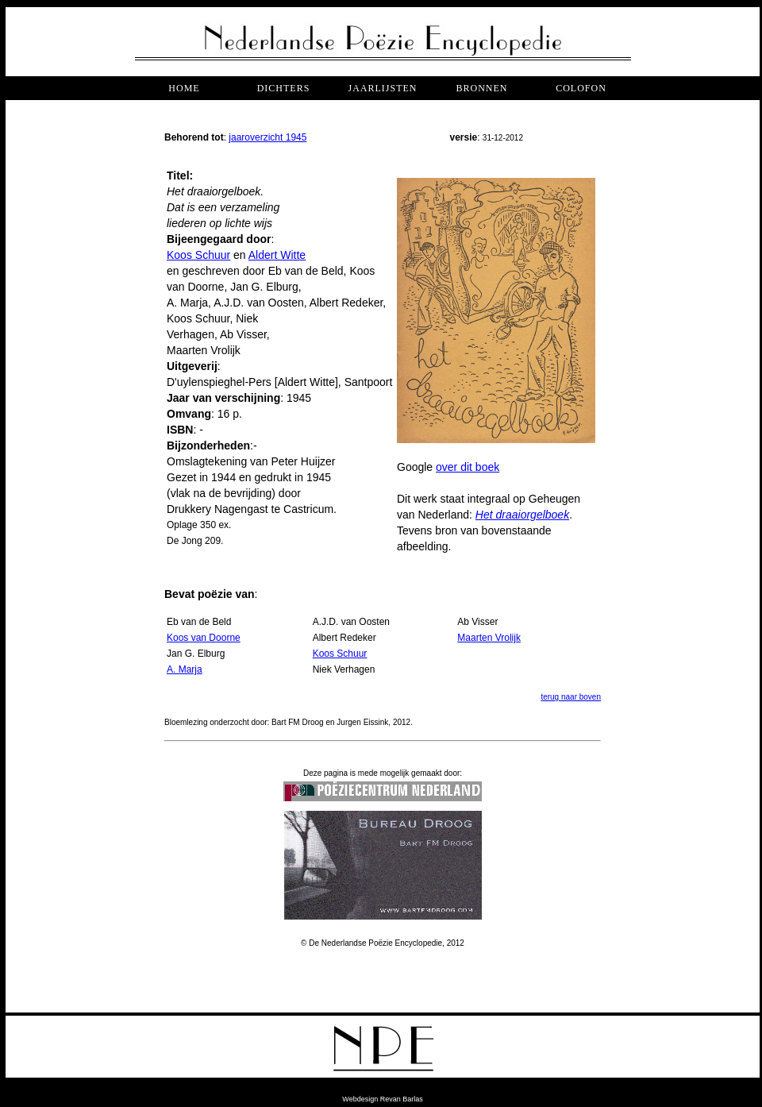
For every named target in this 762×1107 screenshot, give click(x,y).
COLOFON (581, 88)
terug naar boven (571, 696)
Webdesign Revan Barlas (382, 1099)
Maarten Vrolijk (489, 637)
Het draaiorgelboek (522, 514)
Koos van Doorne (204, 637)
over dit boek (467, 467)
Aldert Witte (277, 255)
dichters (283, 88)
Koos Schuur (198, 255)
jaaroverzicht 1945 (267, 137)
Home (183, 88)
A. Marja (184, 669)
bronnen (481, 88)
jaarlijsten (382, 88)
